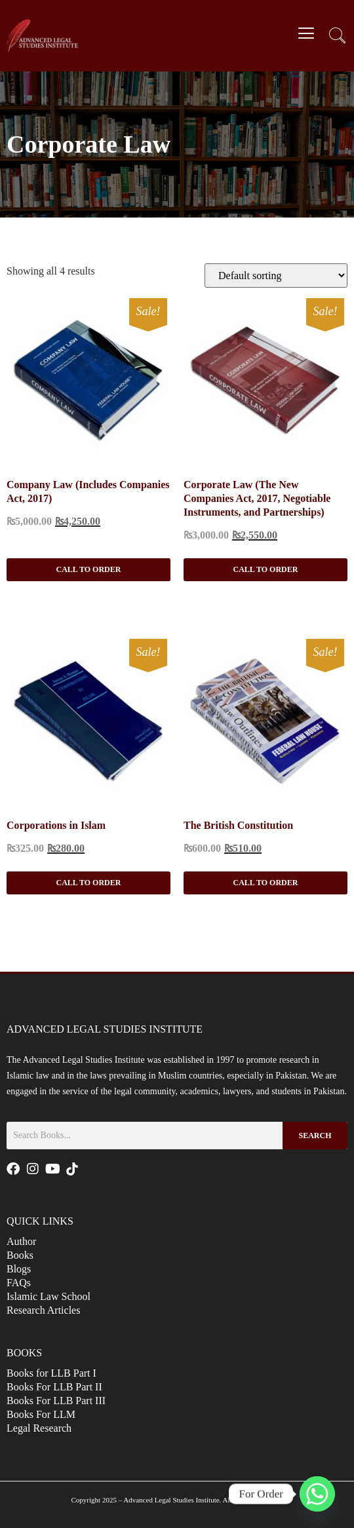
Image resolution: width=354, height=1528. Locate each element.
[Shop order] (276, 275)
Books (20, 1255)
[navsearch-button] (337, 37)
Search (314, 1135)
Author (21, 1241)
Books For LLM (41, 1414)
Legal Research (39, 1428)
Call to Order (88, 569)
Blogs (19, 1268)
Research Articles (43, 1310)
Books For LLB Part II (54, 1386)
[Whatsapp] (317, 1494)
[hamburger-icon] (306, 35)
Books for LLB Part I (51, 1373)
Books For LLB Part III (56, 1400)
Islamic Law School (48, 1296)
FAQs (19, 1282)
